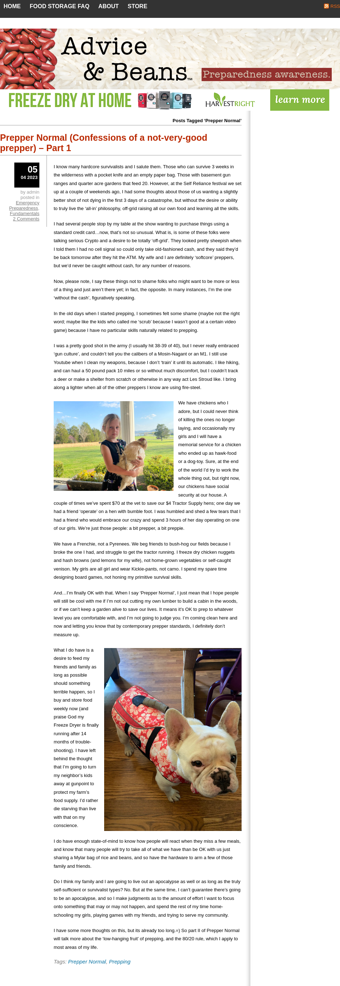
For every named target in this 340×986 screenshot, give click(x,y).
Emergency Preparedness (24, 205)
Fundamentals (24, 213)
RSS (335, 6)
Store (137, 6)
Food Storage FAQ (59, 6)
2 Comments (26, 218)
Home (12, 6)
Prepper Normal (87, 961)
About (108, 6)
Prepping (120, 961)
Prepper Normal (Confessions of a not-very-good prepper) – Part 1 (103, 143)
